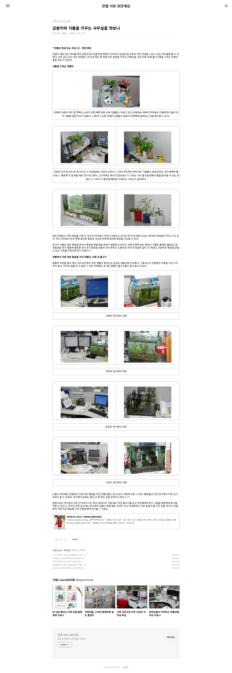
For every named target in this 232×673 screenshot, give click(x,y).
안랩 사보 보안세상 (116, 6)
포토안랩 (67, 550)
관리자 (125, 667)
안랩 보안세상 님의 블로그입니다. (71, 638)
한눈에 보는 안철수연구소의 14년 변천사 (67, 568)
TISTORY (116, 667)
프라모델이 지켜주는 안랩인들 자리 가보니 (67, 564)
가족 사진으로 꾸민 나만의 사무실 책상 (66, 561)
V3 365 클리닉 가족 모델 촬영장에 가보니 (67, 555)
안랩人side (57, 550)
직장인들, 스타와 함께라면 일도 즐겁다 (66, 558)
